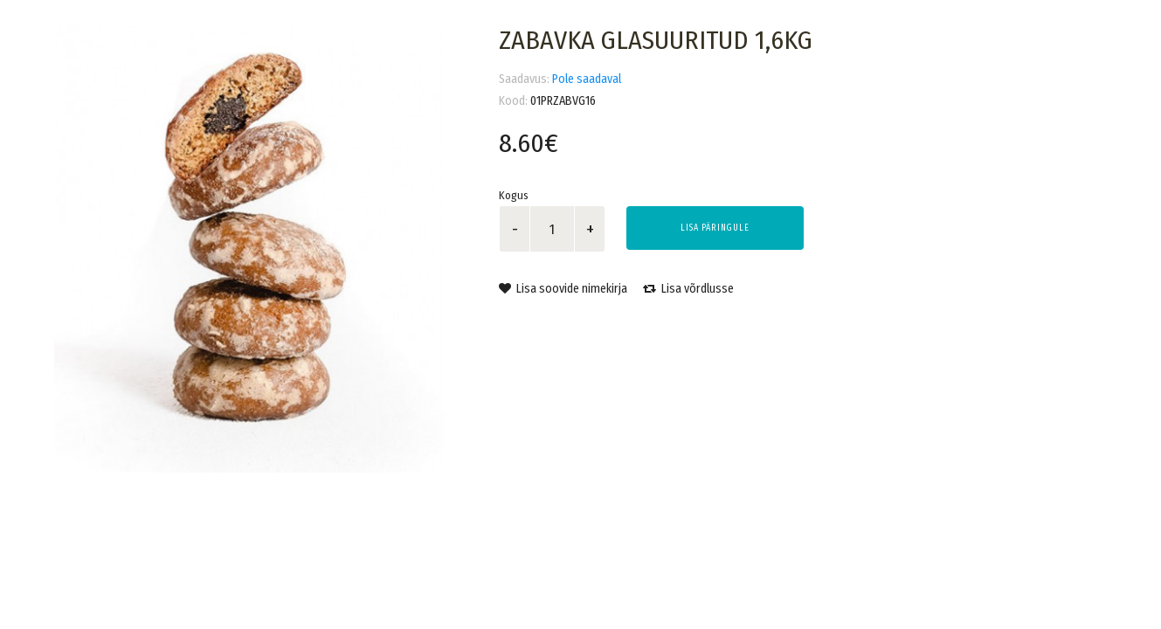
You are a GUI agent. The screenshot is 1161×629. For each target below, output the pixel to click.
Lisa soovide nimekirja (563, 288)
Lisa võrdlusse (688, 288)
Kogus (514, 195)
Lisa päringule (715, 228)
